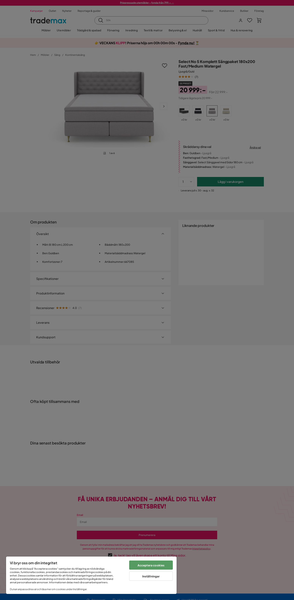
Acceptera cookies (151, 565)
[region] (91, 575)
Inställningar (151, 576)
